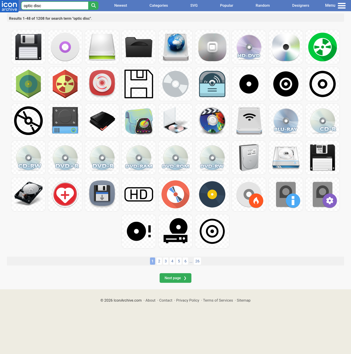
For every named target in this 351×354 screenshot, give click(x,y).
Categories (159, 5)
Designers (300, 5)
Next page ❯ (175, 278)
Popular (226, 5)
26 (197, 261)
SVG (194, 5)
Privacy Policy (187, 300)
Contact (165, 300)
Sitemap (244, 300)
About (151, 300)
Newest (120, 5)
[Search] (93, 5)
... (190, 261)
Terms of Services (218, 300)
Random (263, 5)
